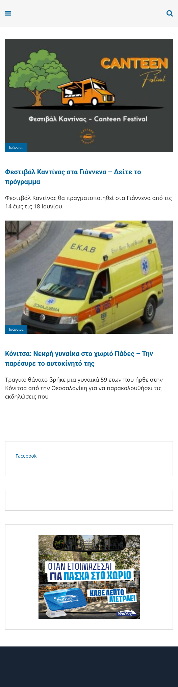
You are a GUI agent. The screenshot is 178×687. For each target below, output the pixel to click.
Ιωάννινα (16, 147)
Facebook (26, 456)
